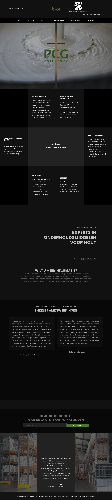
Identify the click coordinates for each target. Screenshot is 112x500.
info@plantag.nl (64, 496)
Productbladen (58, 20)
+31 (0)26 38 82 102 (16, 9)
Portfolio (90, 20)
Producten (44, 20)
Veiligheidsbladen (75, 20)
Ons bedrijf (31, 20)
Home (20, 20)
